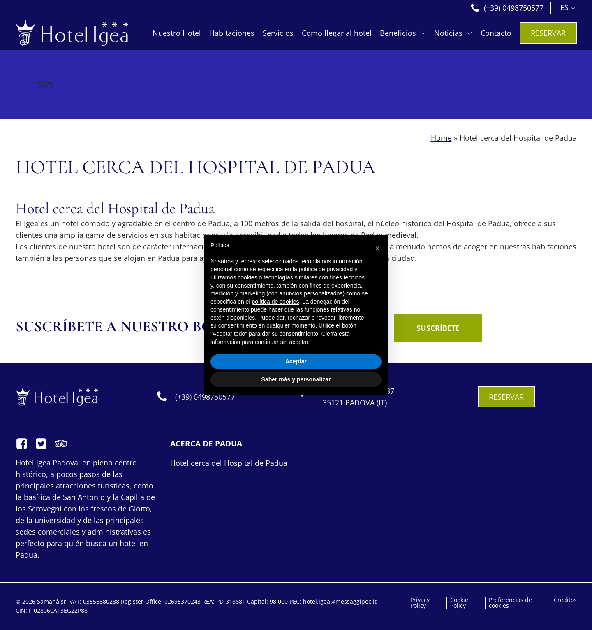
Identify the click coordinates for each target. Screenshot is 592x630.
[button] (377, 248)
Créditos (565, 600)
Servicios (278, 33)
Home (441, 138)
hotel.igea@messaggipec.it (340, 601)
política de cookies (275, 301)
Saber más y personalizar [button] (296, 379)
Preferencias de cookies (510, 603)
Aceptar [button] (296, 361)
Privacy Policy (420, 603)
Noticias (453, 33)
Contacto (496, 33)
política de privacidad (326, 269)
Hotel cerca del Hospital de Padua (228, 463)
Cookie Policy (459, 603)
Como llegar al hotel (337, 33)
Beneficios (403, 33)
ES (564, 7)
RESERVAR (548, 33)
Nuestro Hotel (177, 33)
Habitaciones (231, 33)
